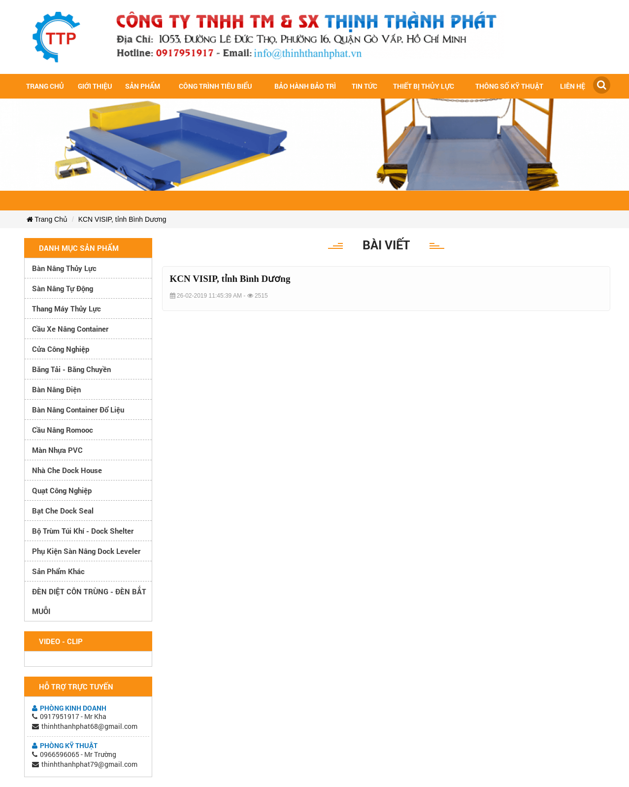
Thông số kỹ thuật (509, 86)
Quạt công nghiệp (62, 490)
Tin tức (364, 86)
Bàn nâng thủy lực (64, 268)
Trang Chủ (47, 219)
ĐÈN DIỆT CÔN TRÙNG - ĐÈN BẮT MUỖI (89, 601)
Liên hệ (572, 86)
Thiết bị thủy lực (423, 86)
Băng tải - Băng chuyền (71, 369)
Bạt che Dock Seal (63, 510)
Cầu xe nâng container (70, 329)
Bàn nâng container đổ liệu (78, 409)
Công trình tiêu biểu (215, 86)
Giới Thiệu (95, 86)
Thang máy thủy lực (66, 308)
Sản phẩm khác (58, 571)
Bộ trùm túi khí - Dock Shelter (82, 531)
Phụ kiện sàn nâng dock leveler (86, 551)
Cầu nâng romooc (62, 430)
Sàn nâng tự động (62, 288)
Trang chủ (45, 86)
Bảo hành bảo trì (305, 86)
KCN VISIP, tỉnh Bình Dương (122, 219)
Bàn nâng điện (56, 389)
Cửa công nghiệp (60, 349)
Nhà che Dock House (67, 470)
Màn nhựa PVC (57, 450)
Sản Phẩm (142, 86)
